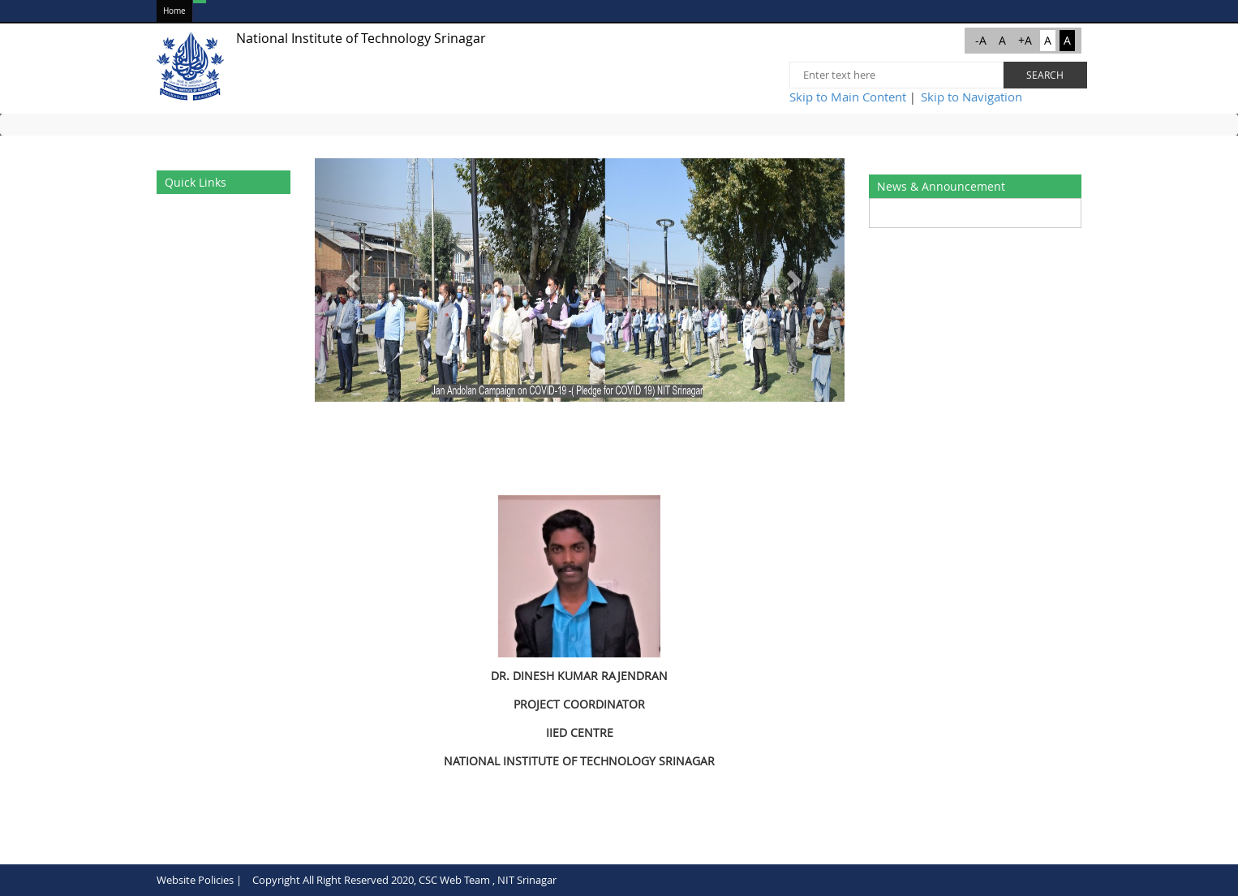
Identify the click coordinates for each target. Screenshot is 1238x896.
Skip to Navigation (971, 96)
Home (174, 11)
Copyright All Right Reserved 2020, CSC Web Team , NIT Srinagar (404, 879)
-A (981, 40)
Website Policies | (199, 879)
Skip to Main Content (847, 96)
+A (1025, 40)
